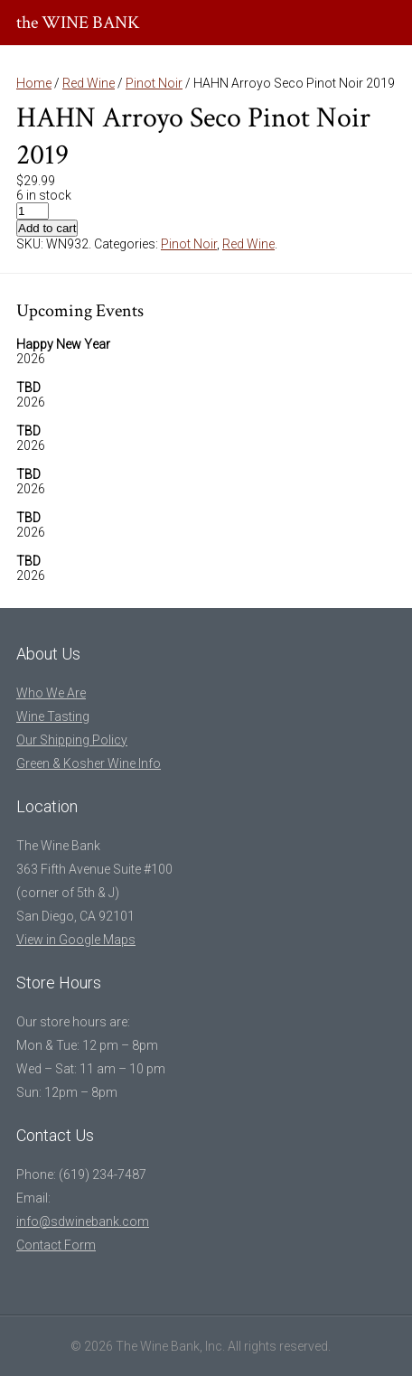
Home (34, 83)
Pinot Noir (154, 83)
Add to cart (47, 228)
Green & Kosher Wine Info (88, 763)
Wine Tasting (52, 716)
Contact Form (56, 1245)
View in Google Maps (76, 939)
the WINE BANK (78, 22)
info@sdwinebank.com (82, 1221)
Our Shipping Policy (71, 740)
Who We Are (51, 693)
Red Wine (88, 83)
